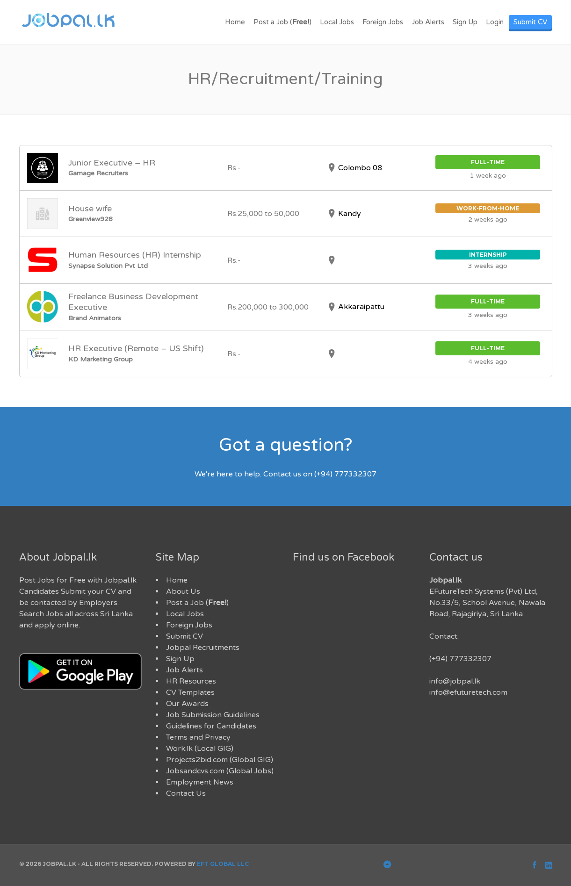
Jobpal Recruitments (202, 647)
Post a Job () (282, 22)
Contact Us (186, 793)
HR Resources (191, 681)
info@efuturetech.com (468, 692)
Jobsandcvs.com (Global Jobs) (220, 771)
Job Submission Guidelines (213, 715)
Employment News (199, 782)
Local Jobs (337, 22)
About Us (183, 591)
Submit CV (530, 22)
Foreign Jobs (382, 22)
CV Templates (190, 692)
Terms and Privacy (198, 737)
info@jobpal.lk (454, 681)
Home (235, 22)
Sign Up (465, 22)
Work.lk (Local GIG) (199, 748)
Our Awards (187, 703)
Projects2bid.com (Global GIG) (219, 759)
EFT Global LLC (223, 863)
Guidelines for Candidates (211, 726)
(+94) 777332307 (460, 658)
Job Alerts (428, 22)
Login (495, 22)
